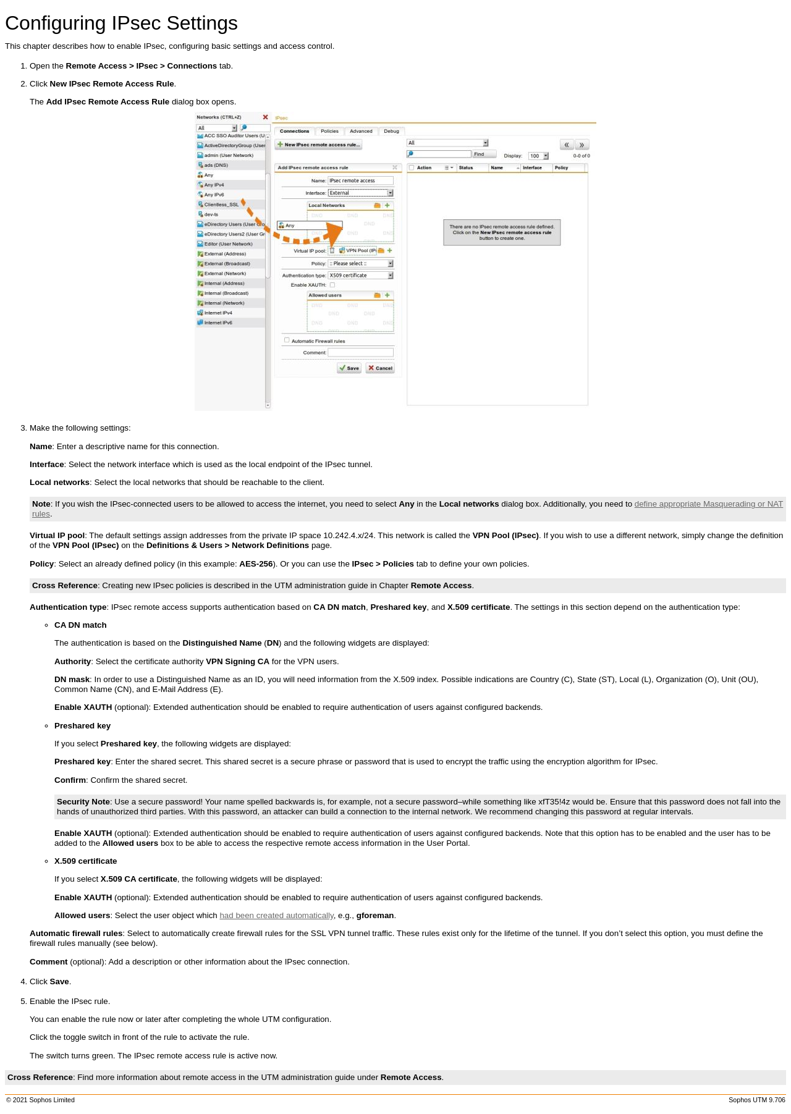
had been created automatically (276, 915)
